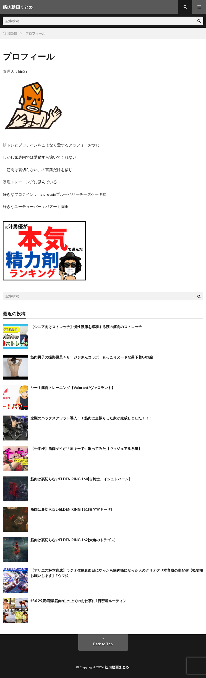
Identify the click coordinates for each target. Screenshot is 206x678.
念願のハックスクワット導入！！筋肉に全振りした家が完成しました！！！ (91, 418)
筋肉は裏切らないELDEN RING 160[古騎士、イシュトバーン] (80, 479)
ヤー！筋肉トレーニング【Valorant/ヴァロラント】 (72, 387)
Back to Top (103, 644)
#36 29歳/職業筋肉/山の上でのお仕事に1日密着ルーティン (78, 601)
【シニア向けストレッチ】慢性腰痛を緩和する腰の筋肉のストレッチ (86, 326)
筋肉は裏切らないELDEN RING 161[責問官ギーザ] (71, 509)
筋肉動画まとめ (117, 667)
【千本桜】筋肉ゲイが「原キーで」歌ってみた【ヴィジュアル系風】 (86, 448)
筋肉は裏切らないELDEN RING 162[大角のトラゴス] (72, 540)
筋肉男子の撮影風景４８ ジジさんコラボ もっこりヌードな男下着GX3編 (91, 357)
